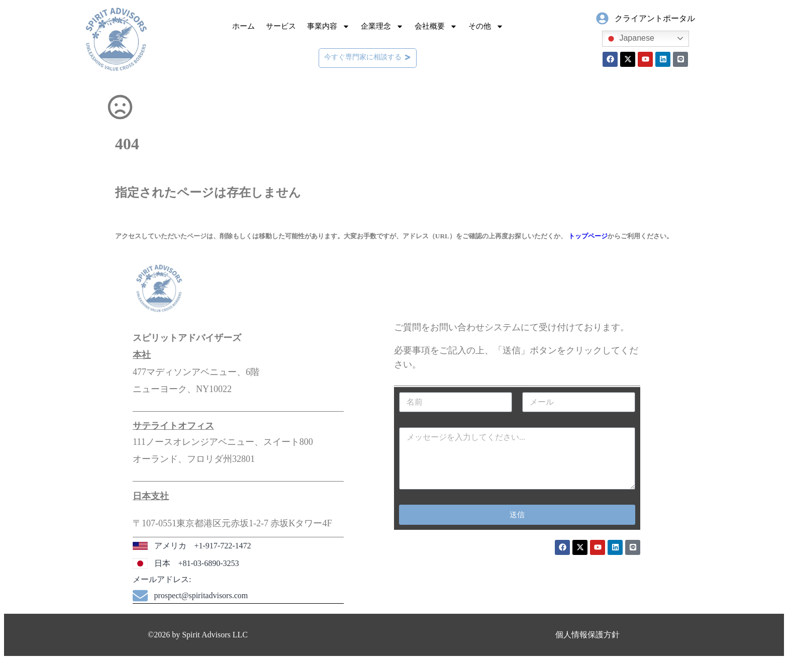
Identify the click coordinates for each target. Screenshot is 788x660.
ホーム (243, 26)
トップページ (588, 236)
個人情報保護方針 (587, 634)
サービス (281, 26)
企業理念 (382, 26)
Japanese (629, 39)
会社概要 (436, 26)
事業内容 (328, 26)
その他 (486, 26)
